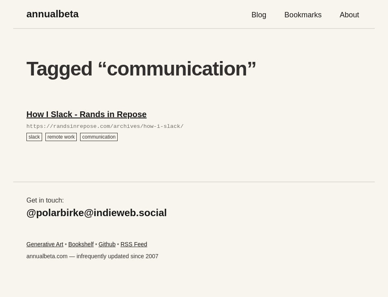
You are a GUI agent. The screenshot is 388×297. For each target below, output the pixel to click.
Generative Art (45, 244)
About (349, 15)
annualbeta (52, 13)
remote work (61, 137)
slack (34, 137)
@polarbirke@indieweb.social (96, 212)
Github (107, 244)
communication (99, 137)
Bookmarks (303, 15)
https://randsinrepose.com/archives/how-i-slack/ (105, 126)
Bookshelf (80, 244)
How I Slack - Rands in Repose (86, 114)
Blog (258, 15)
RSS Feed (134, 244)
